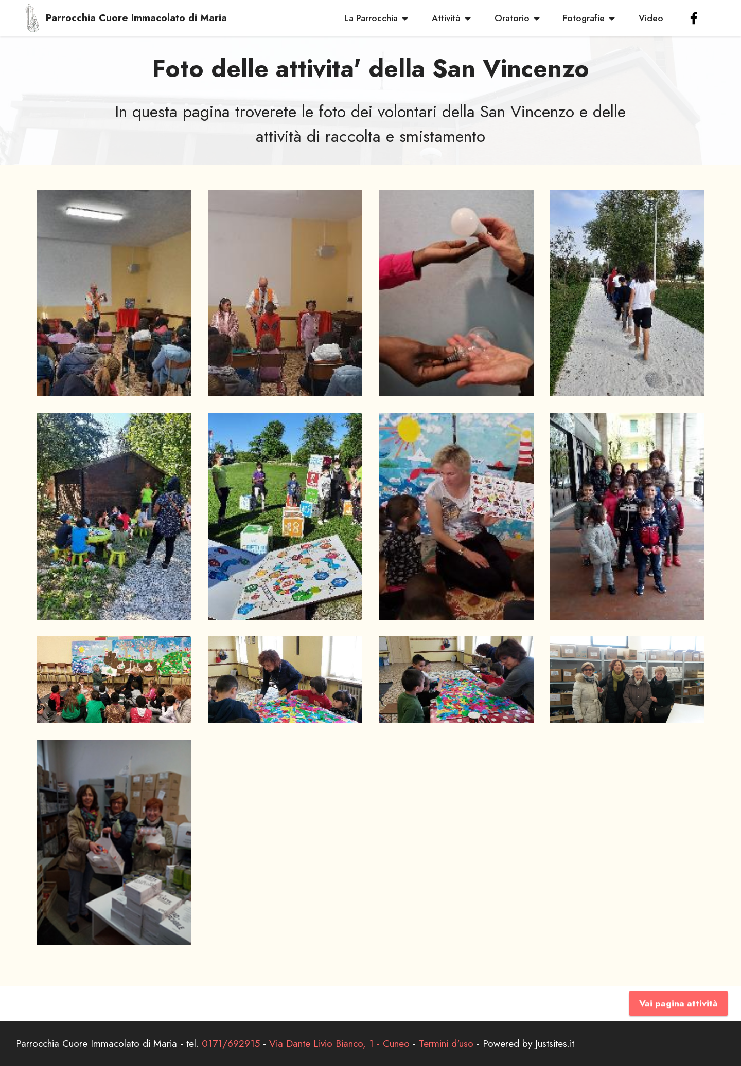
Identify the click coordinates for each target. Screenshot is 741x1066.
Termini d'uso (446, 1043)
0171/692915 (231, 1043)
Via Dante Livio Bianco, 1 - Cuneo (339, 1043)
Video (651, 18)
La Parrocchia (371, 18)
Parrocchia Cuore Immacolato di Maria (136, 18)
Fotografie (584, 18)
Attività (446, 18)
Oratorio (512, 18)
